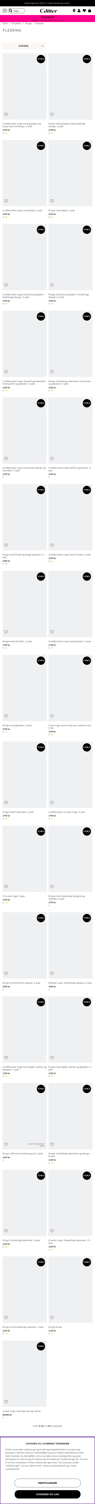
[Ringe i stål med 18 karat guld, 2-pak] (24, 1124)
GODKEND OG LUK (47, 1494)
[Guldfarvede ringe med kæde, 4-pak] (24, 179)
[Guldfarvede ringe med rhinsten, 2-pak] (70, 525)
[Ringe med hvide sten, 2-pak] (24, 781)
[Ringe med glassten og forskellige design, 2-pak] (70, 94)
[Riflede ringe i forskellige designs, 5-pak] (70, 951)
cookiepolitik (12, 1469)
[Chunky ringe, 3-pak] (24, 867)
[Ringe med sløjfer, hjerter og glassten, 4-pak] (70, 1037)
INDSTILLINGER (47, 1482)
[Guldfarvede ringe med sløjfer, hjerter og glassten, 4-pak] (24, 1037)
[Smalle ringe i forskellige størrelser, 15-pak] (70, 1211)
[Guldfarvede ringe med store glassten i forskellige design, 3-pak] (24, 265)
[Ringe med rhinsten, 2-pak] (24, 610)
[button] (80, 10)
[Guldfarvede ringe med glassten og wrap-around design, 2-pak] (24, 94)
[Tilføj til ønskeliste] (6, 114)
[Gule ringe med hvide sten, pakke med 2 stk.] (70, 696)
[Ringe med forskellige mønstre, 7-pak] (24, 1296)
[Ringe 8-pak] (70, 1296)
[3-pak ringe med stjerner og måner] (24, 1380)
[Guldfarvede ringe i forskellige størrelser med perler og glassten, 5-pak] (24, 352)
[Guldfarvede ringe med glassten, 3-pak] (70, 610)
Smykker (17, 23)
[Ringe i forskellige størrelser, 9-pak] (24, 1211)
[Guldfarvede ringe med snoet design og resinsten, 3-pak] (24, 438)
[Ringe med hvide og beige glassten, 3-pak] (24, 525)
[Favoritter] (85, 10)
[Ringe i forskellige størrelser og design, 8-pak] (70, 1124)
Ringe (28, 23)
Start (5, 23)
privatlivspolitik (57, 1465)
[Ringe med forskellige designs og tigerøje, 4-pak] (70, 867)
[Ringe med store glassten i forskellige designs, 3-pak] (70, 265)
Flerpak (39, 23)
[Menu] (5, 10)
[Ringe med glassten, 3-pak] (24, 696)
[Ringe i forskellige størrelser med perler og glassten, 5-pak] (70, 352)
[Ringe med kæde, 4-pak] (70, 179)
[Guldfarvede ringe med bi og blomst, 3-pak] (70, 438)
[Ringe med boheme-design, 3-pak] (24, 951)
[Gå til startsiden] (47, 10)
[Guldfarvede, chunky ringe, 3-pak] (70, 781)
